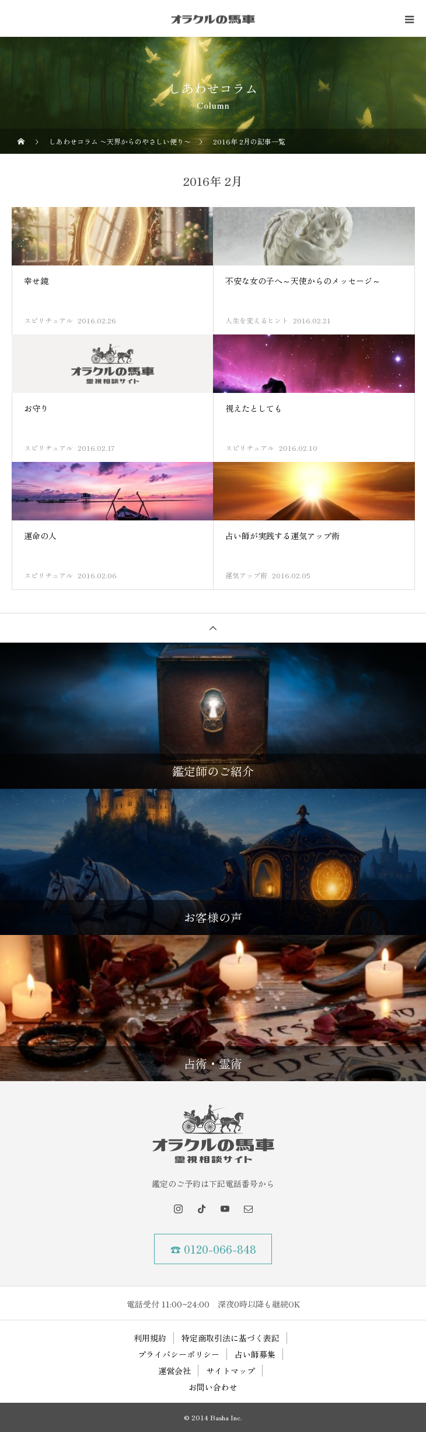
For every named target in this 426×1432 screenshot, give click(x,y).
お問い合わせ (213, 1387)
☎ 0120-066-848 (213, 1249)
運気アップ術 (246, 575)
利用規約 (150, 1338)
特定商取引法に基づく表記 (230, 1338)
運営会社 (174, 1370)
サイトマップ (230, 1370)
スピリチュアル (48, 320)
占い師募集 (255, 1354)
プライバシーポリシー (178, 1354)
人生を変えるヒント (256, 320)
